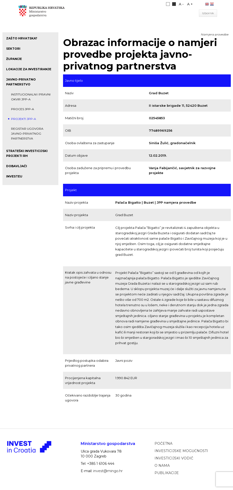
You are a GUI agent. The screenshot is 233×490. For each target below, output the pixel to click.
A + (190, 4)
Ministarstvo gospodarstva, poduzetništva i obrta (44, 13)
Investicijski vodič (174, 458)
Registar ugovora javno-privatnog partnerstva (27, 133)
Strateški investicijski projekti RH (27, 153)
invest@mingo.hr (108, 471)
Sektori (13, 48)
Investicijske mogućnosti (181, 451)
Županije (14, 59)
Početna (163, 443)
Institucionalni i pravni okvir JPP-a (31, 97)
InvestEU (14, 176)
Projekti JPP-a (23, 119)
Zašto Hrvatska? (21, 38)
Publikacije (167, 473)
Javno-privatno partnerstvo (21, 82)
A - (181, 4)
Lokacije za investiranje (28, 69)
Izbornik (208, 13)
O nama (162, 465)
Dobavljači (16, 166)
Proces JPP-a (22, 109)
